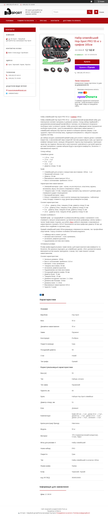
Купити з (87, 67)
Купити (87, 62)
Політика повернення (15, 26)
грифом (73, 117)
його (71, 222)
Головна (9, 20)
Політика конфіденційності (81, 513)
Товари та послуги (25, 20)
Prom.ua (64, 509)
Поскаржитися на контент (64, 513)
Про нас (43, 20)
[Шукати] (89, 12)
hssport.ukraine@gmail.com (17, 90)
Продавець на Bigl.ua (54, 511)
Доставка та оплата (72, 20)
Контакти (55, 20)
